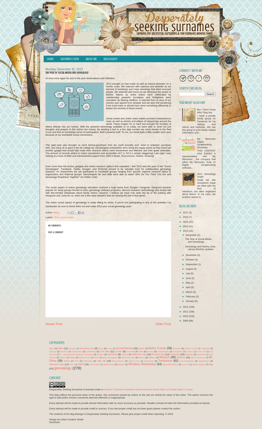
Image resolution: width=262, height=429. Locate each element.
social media (67, 217)
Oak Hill (101, 361)
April (188, 287)
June (189, 278)
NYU (76, 361)
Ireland (125, 354)
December (191, 235)
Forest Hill (201, 352)
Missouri (164, 357)
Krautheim (201, 355)
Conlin (118, 351)
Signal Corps (134, 361)
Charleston (77, 351)
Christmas (91, 351)
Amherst (72, 349)
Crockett (130, 351)
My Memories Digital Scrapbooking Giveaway (206, 143)
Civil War (104, 351)
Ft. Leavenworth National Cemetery (76, 354)
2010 (186, 316)
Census (64, 351)
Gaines (100, 354)
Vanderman (204, 361)
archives (185, 365)
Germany (112, 354)
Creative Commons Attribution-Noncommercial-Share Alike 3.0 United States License (147, 389)
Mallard (63, 358)
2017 (186, 212)
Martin (96, 358)
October (190, 259)
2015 (186, 221)
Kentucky (175, 354)
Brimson (177, 348)
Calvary (52, 351)
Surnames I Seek (69, 59)
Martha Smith (84, 358)
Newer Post (54, 324)
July (188, 273)
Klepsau (189, 354)
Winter (121, 364)
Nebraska (87, 361)
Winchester (109, 364)
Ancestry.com (87, 348)
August (190, 269)
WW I (72, 365)
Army (100, 348)
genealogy (63, 368)
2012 (186, 307)
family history (198, 364)
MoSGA (181, 357)
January (190, 301)
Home (50, 59)
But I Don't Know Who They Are (206, 111)
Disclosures (110, 59)
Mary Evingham (110, 357)
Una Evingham (187, 361)
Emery (150, 351)
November (191, 255)
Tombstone (165, 360)
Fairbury (189, 352)
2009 (186, 320)
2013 (56, 217)
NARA (67, 361)
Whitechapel (95, 365)
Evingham (177, 351)
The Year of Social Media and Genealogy (198, 240)
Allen (60, 348)
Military (152, 357)
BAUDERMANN (124, 348)
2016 (186, 217)
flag (211, 364)
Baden (142, 348)
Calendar (205, 348)
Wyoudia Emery (170, 364)
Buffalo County (191, 349)
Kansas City (158, 354)
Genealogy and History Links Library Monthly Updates (200, 248)
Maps (72, 357)
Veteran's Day (56, 364)
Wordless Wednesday (142, 364)
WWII (81, 364)
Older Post (163, 324)
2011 (186, 311)
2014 (186, 226)
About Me (91, 59)
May (188, 282)
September (192, 264)
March (189, 292)
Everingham (163, 351)
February (191, 296)
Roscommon (118, 361)
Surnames (149, 361)
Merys (142, 357)
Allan (51, 348)
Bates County (157, 348)
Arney (109, 349)
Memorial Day (128, 357)
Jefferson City (139, 354)
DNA (141, 351)
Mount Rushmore (198, 358)
